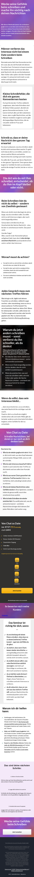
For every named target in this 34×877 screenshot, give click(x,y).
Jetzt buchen (17, 590)
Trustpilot (5, 615)
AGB (13, 869)
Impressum (8, 869)
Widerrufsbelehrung (17, 871)
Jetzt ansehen (17, 832)
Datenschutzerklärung (22, 869)
